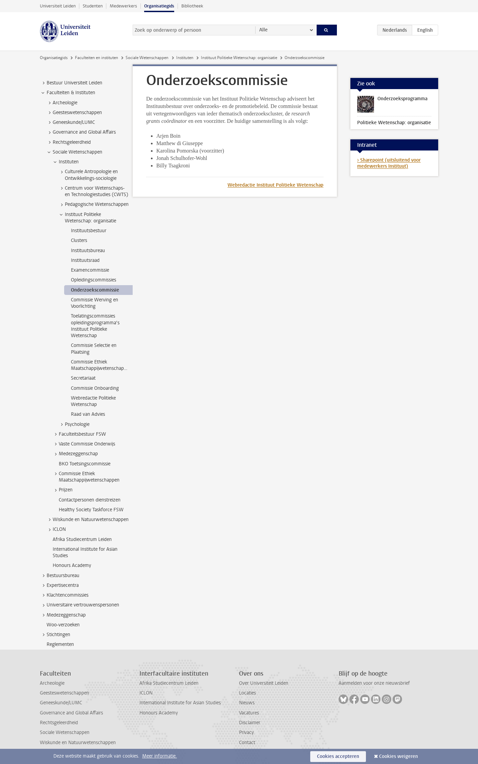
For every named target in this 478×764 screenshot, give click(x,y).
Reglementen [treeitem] (60, 644)
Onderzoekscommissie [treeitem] (95, 290)
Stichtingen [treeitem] (55, 634)
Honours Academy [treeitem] (72, 565)
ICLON (146, 693)
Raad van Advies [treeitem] (88, 414)
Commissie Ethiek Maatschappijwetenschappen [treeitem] (101, 365)
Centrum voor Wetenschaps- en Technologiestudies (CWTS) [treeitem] (93, 191)
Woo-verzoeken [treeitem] (63, 625)
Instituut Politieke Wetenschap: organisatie (239, 57)
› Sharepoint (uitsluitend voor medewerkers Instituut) (389, 163)
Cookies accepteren (338, 756)
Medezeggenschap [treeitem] (75, 454)
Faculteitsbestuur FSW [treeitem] (79, 434)
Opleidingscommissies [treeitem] (93, 280)
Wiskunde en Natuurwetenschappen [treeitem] (87, 519)
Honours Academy (158, 713)
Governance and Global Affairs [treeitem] (81, 132)
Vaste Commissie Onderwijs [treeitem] (83, 444)
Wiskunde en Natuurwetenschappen (78, 742)
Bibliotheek (192, 6)
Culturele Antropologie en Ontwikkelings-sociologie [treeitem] (88, 174)
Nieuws (247, 703)
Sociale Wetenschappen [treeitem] (74, 152)
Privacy (246, 732)
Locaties (247, 693)
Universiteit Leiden (58, 6)
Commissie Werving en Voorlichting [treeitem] (94, 303)
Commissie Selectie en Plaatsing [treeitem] (93, 348)
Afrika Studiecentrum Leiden (168, 683)
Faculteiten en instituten (96, 57)
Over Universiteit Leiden (263, 683)
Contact (247, 742)
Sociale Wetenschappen (147, 57)
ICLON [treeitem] (56, 529)
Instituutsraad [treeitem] (85, 260)
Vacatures (249, 713)
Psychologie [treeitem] (73, 424)
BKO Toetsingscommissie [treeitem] (84, 464)
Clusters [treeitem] (79, 240)
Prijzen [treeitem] (62, 490)
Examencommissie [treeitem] (90, 270)
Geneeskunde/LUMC (61, 703)
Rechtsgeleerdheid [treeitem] (68, 142)
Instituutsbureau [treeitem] (88, 250)
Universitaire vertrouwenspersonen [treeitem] (79, 605)
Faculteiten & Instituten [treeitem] (67, 92)
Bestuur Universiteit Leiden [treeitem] (71, 83)
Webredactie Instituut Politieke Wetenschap (275, 185)
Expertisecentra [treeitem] (59, 585)
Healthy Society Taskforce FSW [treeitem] (91, 510)
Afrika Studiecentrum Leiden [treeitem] (82, 539)
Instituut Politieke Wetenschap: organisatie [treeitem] (87, 217)
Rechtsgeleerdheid (59, 722)
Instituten (184, 57)
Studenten (93, 6)
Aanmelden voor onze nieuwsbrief (374, 683)
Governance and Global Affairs (71, 713)
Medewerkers (123, 6)
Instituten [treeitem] (65, 162)
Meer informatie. (159, 756)
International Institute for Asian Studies (180, 703)
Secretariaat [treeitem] (83, 378)
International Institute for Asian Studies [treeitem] (85, 552)
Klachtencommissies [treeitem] (64, 595)
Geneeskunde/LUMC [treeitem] (70, 122)
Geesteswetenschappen (64, 693)
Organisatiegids (159, 6)
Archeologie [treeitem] (61, 103)
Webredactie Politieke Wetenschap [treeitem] (93, 401)
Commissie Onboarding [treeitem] (95, 388)
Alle (263, 30)
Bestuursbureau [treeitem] (59, 575)
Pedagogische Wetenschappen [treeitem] (93, 204)
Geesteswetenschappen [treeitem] (74, 112)
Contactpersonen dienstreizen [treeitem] (90, 500)
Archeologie (52, 683)
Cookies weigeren (398, 756)
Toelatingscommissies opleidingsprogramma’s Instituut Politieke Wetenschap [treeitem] (95, 326)
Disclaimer (249, 722)
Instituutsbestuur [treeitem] (88, 230)
